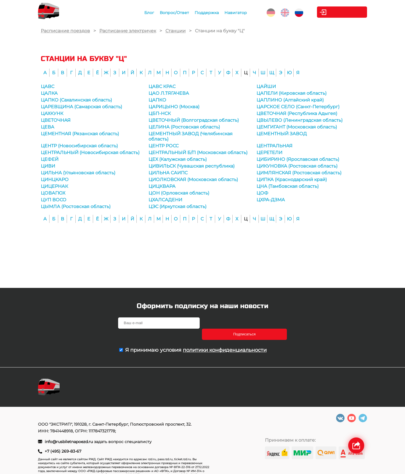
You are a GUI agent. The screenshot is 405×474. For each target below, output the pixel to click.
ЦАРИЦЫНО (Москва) (173, 106)
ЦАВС (47, 86)
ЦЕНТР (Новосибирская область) (79, 145)
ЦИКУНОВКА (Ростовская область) (297, 166)
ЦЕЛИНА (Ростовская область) (184, 127)
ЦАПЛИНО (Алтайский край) (290, 100)
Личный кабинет (344, 12)
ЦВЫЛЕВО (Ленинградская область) (299, 120)
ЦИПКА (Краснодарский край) (291, 179)
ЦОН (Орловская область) (178, 193)
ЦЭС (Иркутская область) (177, 206)
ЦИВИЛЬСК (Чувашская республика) (191, 166)
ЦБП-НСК (159, 113)
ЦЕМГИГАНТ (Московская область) (296, 127)
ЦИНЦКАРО (55, 179)
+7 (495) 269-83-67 (63, 440)
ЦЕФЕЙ (49, 159)
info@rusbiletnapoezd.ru (69, 431)
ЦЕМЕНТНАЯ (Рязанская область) (80, 133)
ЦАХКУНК (52, 113)
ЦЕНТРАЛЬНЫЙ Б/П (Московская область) (198, 152)
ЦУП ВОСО (53, 199)
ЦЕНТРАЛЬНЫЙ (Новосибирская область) (90, 152)
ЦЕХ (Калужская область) (177, 159)
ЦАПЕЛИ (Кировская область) (291, 93)
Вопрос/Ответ (172, 12)
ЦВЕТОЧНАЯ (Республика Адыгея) (296, 113)
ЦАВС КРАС (162, 86)
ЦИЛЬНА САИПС (168, 172)
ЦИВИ (48, 166)
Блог (147, 12)
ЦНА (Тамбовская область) (287, 186)
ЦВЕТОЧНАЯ (56, 120)
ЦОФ (262, 193)
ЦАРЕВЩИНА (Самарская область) (81, 106)
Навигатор (233, 12)
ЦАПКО (157, 100)
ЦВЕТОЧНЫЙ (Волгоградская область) (193, 120)
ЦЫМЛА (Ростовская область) (76, 206)
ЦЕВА (47, 127)
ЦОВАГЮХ (53, 193)
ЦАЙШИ (266, 86)
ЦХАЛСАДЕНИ (165, 199)
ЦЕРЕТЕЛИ (269, 152)
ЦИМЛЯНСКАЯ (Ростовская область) (298, 172)
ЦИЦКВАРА (162, 186)
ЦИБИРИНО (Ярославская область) (297, 159)
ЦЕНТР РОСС (163, 145)
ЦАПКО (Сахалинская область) (76, 100)
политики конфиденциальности (225, 339)
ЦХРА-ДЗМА (270, 199)
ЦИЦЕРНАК (54, 186)
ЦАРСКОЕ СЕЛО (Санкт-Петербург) (297, 106)
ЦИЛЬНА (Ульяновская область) (78, 172)
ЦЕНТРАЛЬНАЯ (274, 145)
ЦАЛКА (49, 93)
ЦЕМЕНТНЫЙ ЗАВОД (281, 133)
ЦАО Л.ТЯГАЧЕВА (168, 93)
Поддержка (204, 12)
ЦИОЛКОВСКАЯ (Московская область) (193, 179)
